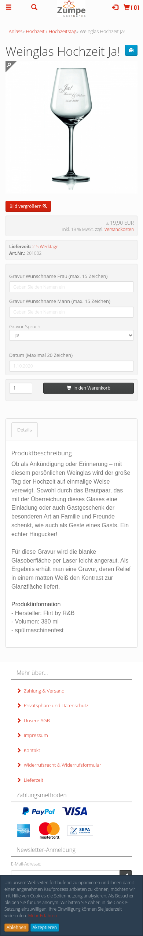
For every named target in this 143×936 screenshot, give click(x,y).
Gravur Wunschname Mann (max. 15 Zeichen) (59, 301)
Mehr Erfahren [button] (42, 915)
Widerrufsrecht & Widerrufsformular (58, 765)
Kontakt (28, 750)
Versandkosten (119, 229)
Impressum (32, 735)
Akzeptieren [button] (45, 927)
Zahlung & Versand (40, 690)
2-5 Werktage (45, 246)
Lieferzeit (29, 780)
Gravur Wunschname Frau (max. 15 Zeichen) (58, 276)
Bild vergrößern (28, 206)
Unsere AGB (33, 720)
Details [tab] (24, 429)
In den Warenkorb (88, 388)
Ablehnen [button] (16, 927)
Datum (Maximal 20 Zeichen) (41, 355)
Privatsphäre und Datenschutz (52, 705)
